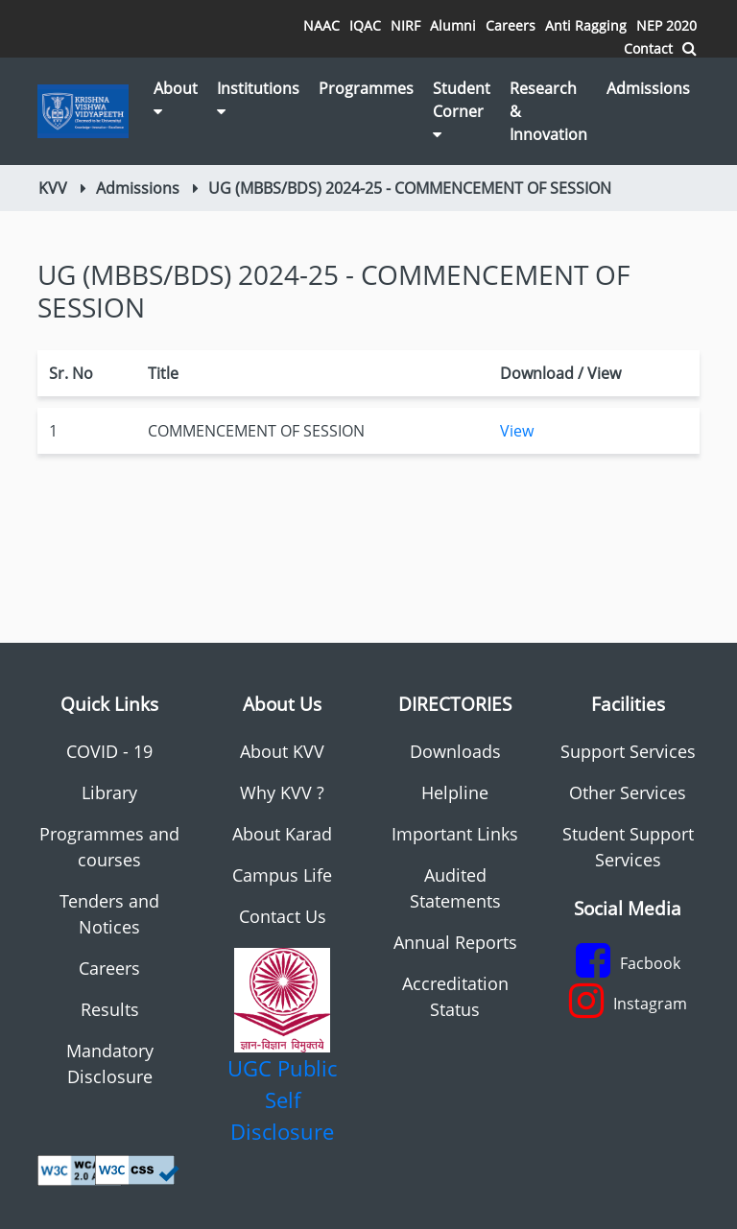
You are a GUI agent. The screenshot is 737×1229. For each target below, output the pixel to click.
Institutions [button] (258, 98)
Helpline (454, 792)
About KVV (282, 751)
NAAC (321, 25)
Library (109, 792)
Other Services (627, 792)
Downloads (455, 751)
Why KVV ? (282, 792)
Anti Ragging (586, 25)
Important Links (455, 833)
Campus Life (282, 874)
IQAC (365, 25)
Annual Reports (455, 942)
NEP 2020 (666, 25)
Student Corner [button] (461, 110)
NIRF (405, 25)
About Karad (282, 833)
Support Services (628, 751)
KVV (52, 188)
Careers (510, 25)
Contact (648, 48)
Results (110, 1009)
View (517, 430)
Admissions (648, 88)
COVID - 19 (109, 751)
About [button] (176, 98)
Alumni (453, 25)
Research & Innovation (548, 111)
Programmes (366, 88)
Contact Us (282, 916)
